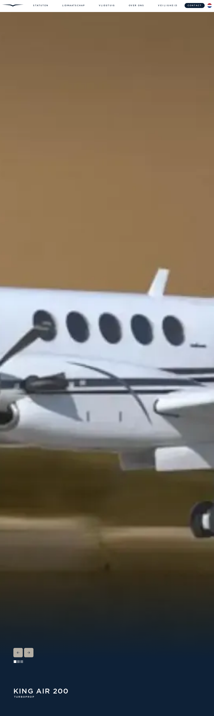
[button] (41, 5)
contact (195, 6)
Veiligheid (168, 6)
